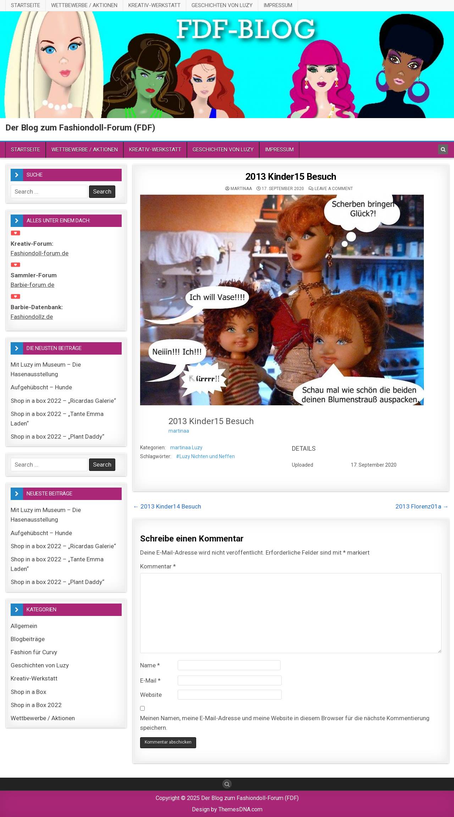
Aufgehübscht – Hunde (41, 387)
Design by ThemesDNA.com (227, 809)
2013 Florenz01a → (422, 506)
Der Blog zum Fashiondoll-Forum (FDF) (80, 128)
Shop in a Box (28, 691)
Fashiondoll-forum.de (39, 253)
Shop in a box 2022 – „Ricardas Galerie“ (63, 400)
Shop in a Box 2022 (36, 704)
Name (150, 665)
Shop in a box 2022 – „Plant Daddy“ (57, 436)
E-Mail (150, 680)
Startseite (25, 5)
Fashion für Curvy (34, 652)
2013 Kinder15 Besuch (290, 176)
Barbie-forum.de (32, 284)
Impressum (278, 5)
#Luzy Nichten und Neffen (205, 456)
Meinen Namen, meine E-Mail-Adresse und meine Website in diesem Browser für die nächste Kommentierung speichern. (285, 723)
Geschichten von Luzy (222, 5)
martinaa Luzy (186, 447)
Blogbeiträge (28, 639)
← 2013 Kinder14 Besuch (167, 506)
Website (151, 694)
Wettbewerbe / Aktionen (84, 5)
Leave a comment (334, 188)
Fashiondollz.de (32, 316)
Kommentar (158, 566)
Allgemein (24, 625)
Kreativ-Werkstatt (154, 5)
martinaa (241, 188)
